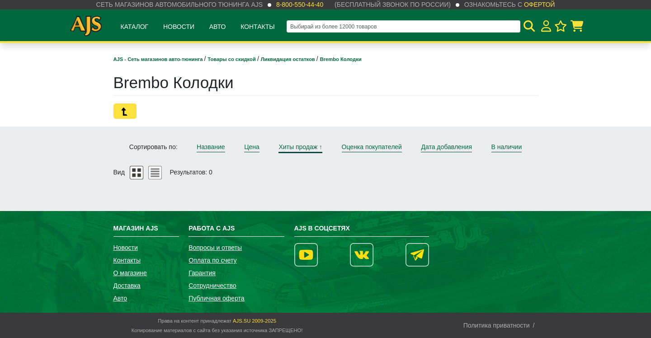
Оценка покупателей (372, 146)
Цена (251, 146)
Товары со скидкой (232, 59)
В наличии (506, 146)
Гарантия (202, 273)
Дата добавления (446, 146)
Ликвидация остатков (288, 59)
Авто (217, 26)
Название (211, 146)
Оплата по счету (212, 260)
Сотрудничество (212, 285)
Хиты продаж (300, 146)
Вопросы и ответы (215, 247)
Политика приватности (496, 325)
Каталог (134, 26)
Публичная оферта (217, 298)
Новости (178, 26)
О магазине (130, 273)
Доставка (127, 285)
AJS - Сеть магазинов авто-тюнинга (158, 59)
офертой (539, 4)
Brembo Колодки (341, 59)
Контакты (258, 26)
